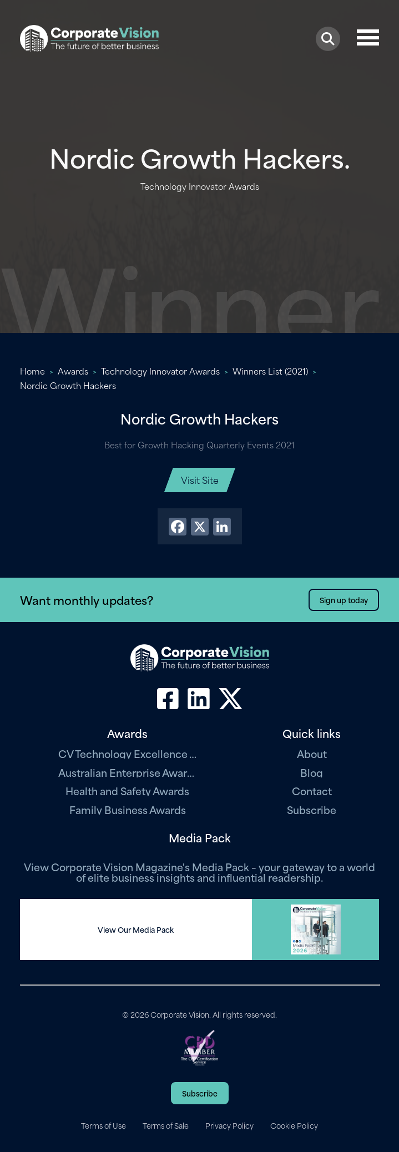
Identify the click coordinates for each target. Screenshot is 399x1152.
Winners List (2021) (270, 370)
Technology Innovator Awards (160, 370)
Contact (312, 790)
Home (32, 370)
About (312, 753)
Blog (311, 772)
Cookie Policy (294, 1125)
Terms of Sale (166, 1125)
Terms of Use (103, 1125)
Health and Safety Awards (127, 790)
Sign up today (344, 599)
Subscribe (311, 809)
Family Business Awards (127, 809)
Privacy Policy (229, 1125)
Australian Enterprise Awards (127, 772)
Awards (73, 370)
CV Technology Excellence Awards (127, 753)
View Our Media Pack (136, 929)
